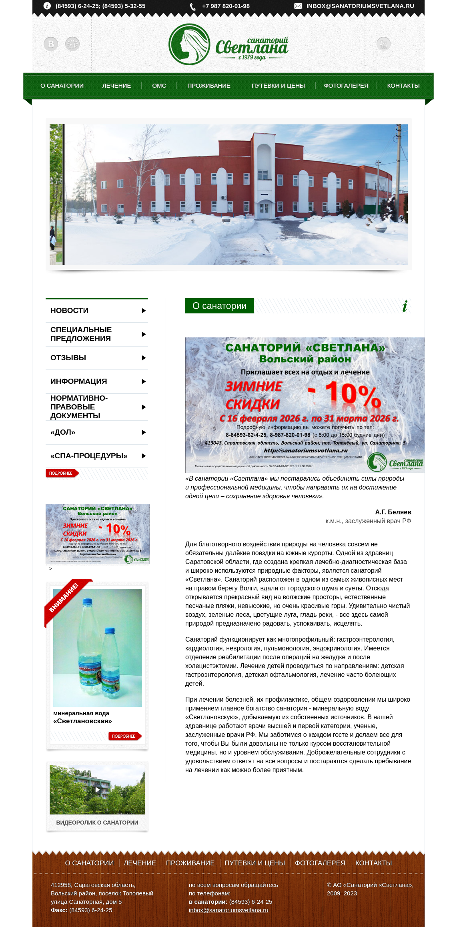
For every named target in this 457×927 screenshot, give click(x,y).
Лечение (140, 863)
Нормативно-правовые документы (79, 407)
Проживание (190, 863)
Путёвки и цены (254, 863)
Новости (69, 310)
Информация (78, 381)
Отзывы (68, 357)
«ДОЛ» (62, 432)
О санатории (62, 85)
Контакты (403, 85)
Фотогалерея (346, 85)
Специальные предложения (81, 334)
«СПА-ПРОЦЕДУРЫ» (89, 455)
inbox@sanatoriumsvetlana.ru (360, 5)
